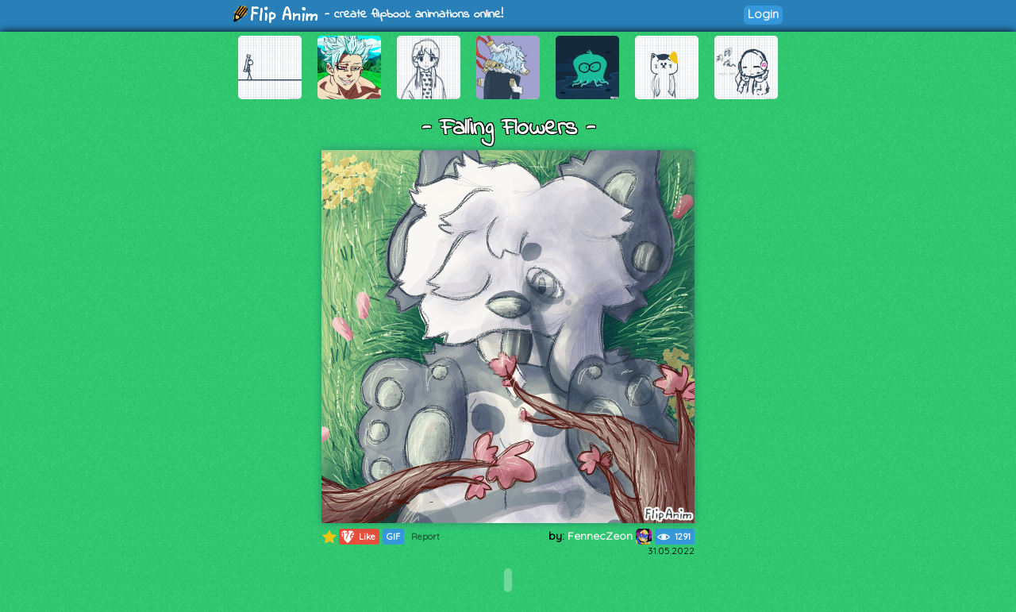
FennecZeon (610, 536)
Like (357, 537)
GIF (393, 536)
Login (763, 13)
